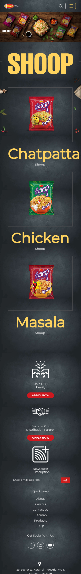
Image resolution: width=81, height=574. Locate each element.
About (40, 499)
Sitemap (41, 515)
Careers (40, 504)
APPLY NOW (40, 395)
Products (40, 520)
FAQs (40, 526)
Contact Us (40, 509)
